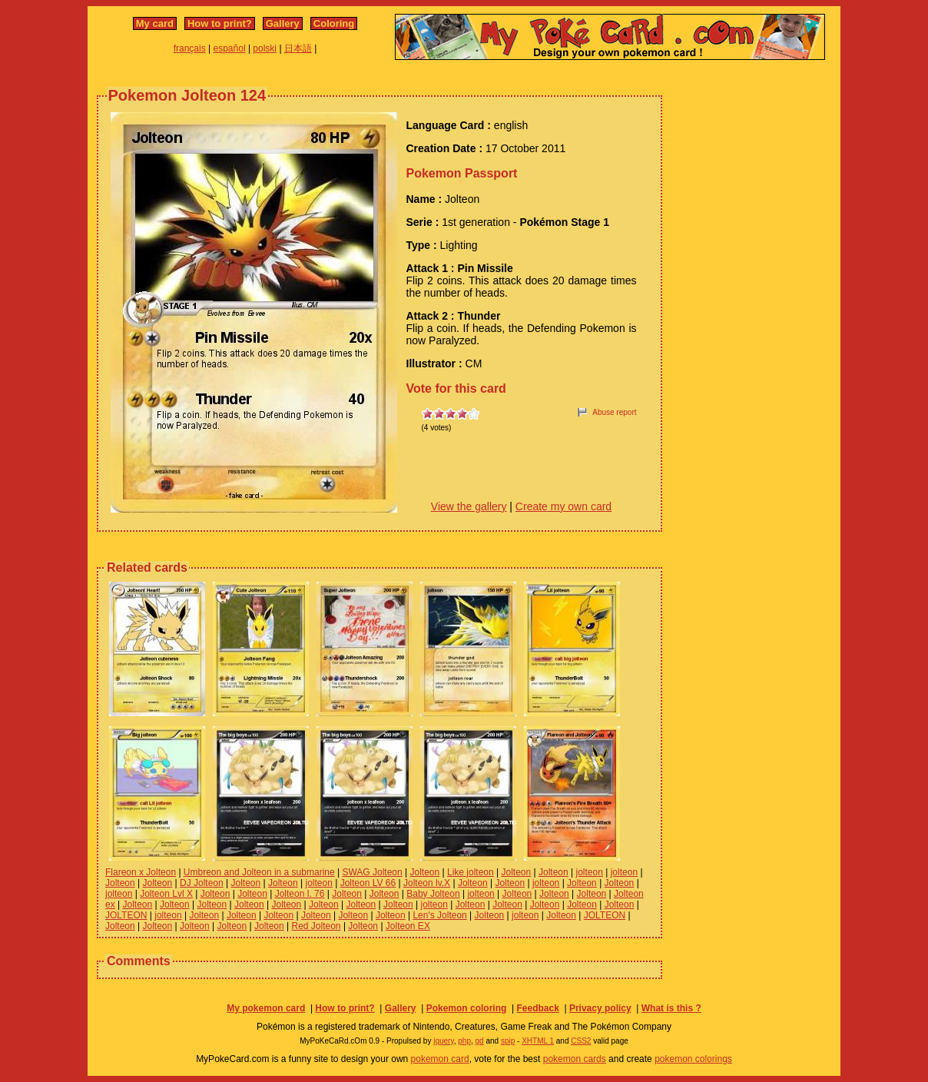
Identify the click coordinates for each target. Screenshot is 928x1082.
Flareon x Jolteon (140, 872)
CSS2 (581, 1041)
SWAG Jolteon (372, 872)
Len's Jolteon (439, 915)
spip (508, 1041)
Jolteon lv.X (426, 883)
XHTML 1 (538, 1041)
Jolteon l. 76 (300, 893)
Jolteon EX (408, 926)
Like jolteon (470, 872)
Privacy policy (600, 1008)
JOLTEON (126, 915)
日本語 (298, 48)
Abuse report (614, 412)
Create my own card (563, 506)
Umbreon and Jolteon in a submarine (259, 872)
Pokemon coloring (466, 1008)
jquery (443, 1041)
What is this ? (671, 1008)
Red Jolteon (316, 926)
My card (155, 23)
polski (265, 48)
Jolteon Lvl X (166, 893)
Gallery (283, 23)
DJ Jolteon (202, 883)
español (230, 48)
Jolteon (425, 872)
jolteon (589, 872)
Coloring (333, 23)
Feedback (537, 1008)
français (190, 48)
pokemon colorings (693, 1059)
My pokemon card (266, 1008)
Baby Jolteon (432, 893)
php (464, 1041)
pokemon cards (574, 1059)
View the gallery (469, 506)
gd (480, 1041)
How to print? (219, 23)
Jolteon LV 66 (368, 883)
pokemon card (440, 1059)
